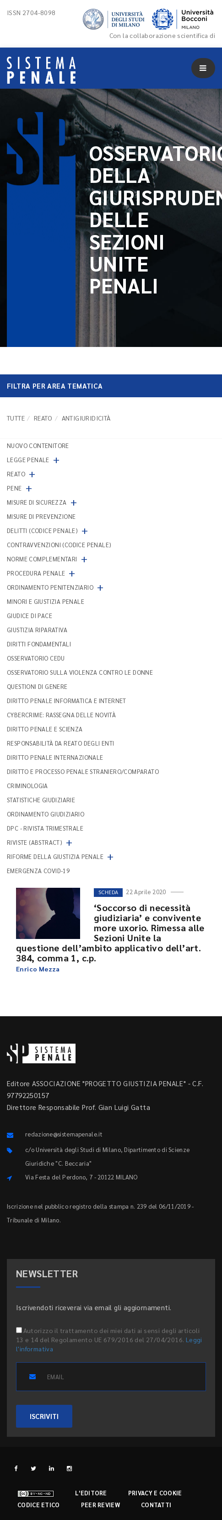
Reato (43, 418)
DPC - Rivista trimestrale (45, 828)
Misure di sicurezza (37, 502)
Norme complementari (42, 559)
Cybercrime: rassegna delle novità (61, 715)
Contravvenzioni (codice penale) (59, 545)
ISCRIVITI (44, 1416)
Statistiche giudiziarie (41, 800)
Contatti (156, 1505)
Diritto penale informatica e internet (66, 700)
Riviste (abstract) (34, 842)
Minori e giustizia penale (45, 601)
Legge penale (28, 460)
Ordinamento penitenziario (50, 587)
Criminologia (27, 785)
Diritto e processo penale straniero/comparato (83, 771)
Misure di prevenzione (41, 516)
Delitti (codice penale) (42, 530)
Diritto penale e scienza (45, 729)
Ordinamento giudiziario (45, 814)
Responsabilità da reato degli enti (60, 743)
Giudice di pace (29, 615)
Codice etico (38, 1505)
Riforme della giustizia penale (55, 856)
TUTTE (16, 418)
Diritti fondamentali (39, 644)
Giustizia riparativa (37, 630)
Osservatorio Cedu (36, 658)
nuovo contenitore (38, 445)
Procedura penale (36, 573)
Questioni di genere (37, 686)
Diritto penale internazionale (55, 757)
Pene (14, 488)
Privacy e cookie (155, 1493)
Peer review (100, 1505)
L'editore (91, 1493)
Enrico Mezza (38, 969)
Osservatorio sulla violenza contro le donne (80, 672)
